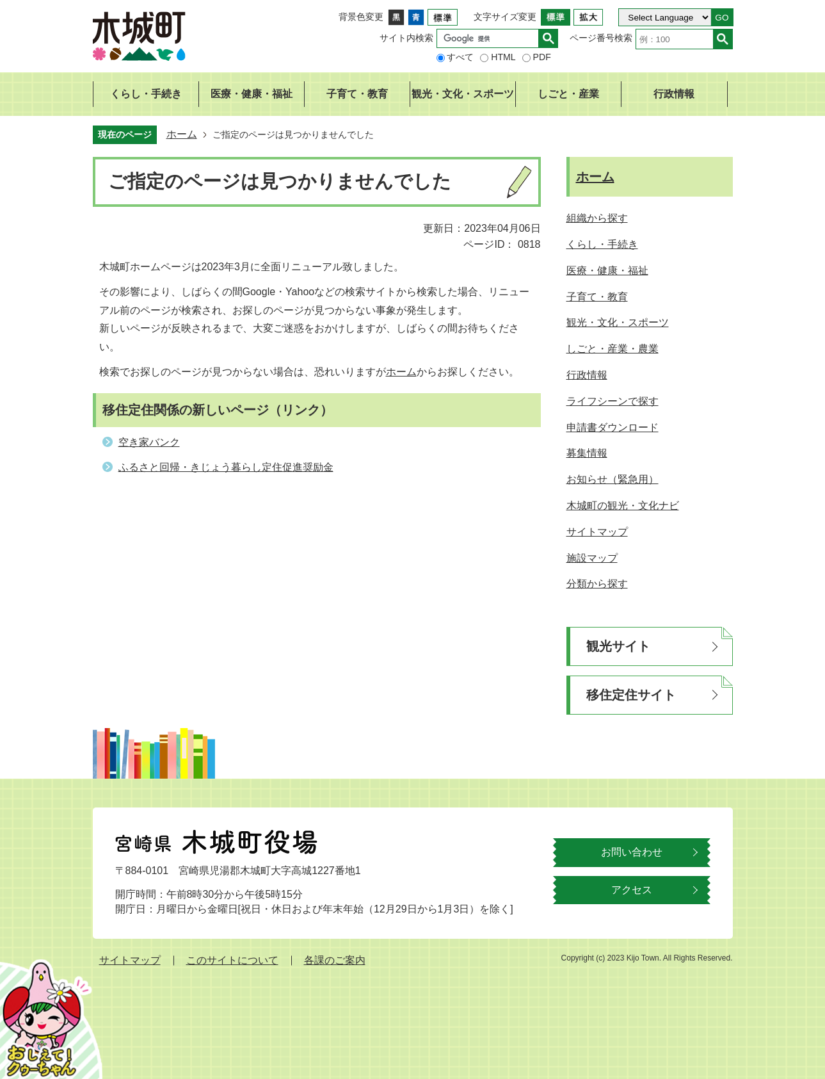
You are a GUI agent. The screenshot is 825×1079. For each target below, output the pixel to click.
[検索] (491, 38)
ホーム (181, 134)
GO (721, 17)
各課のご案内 (334, 960)
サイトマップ (130, 960)
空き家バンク (149, 442)
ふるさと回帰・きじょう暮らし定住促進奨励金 (225, 467)
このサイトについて (232, 960)
